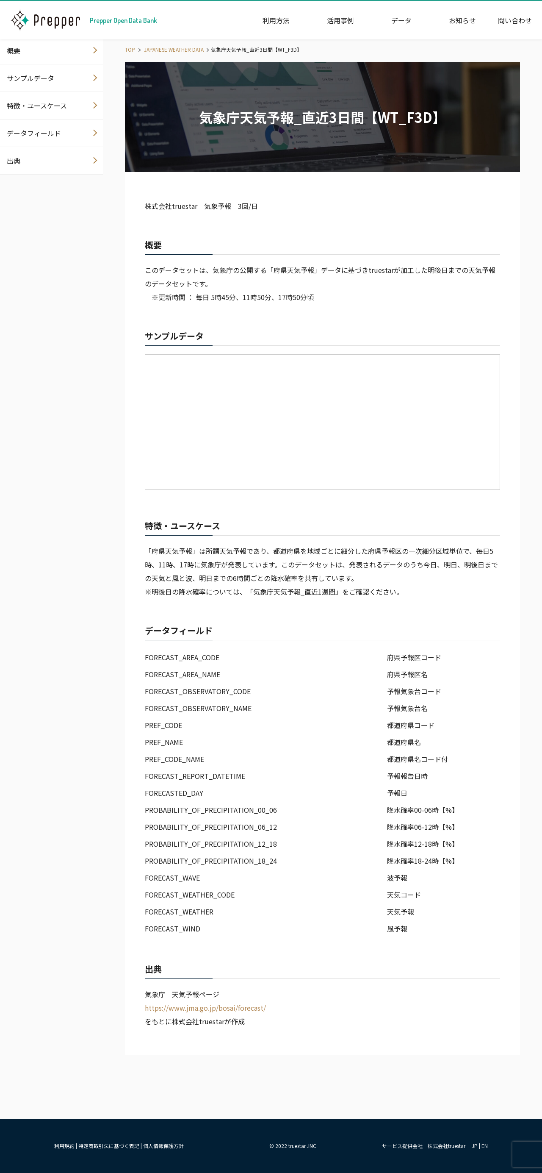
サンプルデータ (30, 78)
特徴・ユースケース (37, 105)
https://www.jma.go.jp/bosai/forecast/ (205, 1008)
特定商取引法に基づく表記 (108, 1145)
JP (475, 1145)
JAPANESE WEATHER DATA (173, 49)
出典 (13, 161)
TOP (130, 49)
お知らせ (462, 20)
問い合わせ (515, 20)
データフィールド (34, 133)
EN (484, 1145)
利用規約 (64, 1145)
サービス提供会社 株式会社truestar (423, 1145)
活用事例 (340, 20)
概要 (13, 50)
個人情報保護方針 (163, 1145)
